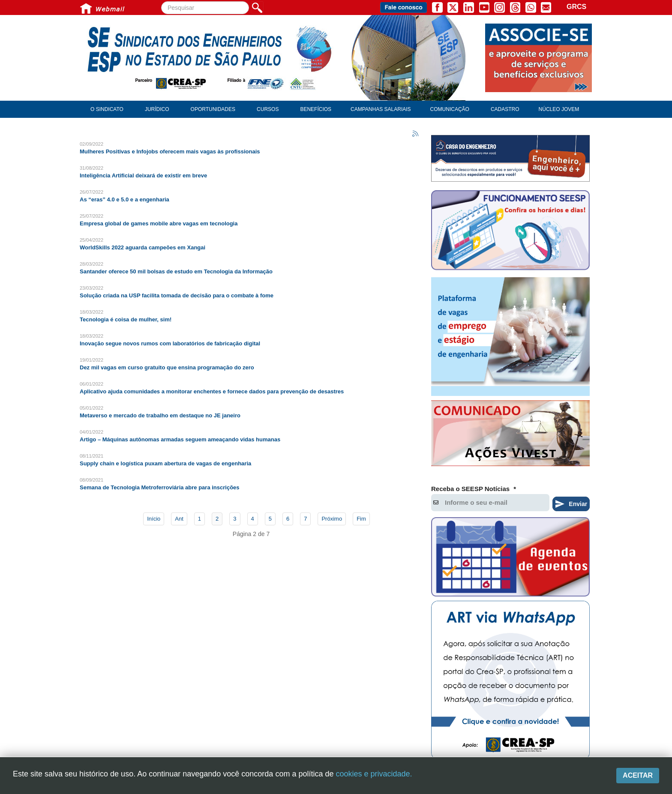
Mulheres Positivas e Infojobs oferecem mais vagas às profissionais (170, 151)
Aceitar (638, 775)
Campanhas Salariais (381, 109)
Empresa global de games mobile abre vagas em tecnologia (158, 223)
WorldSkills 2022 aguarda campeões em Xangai (142, 247)
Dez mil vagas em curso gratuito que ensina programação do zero (167, 367)
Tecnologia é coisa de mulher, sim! (125, 319)
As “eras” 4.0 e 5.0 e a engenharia (124, 199)
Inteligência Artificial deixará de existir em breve (143, 175)
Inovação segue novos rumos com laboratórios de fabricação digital (170, 343)
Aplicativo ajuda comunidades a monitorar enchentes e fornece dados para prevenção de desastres (212, 391)
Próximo (331, 518)
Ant (179, 518)
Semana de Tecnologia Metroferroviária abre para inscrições (160, 487)
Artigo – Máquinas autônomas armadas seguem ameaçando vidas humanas (180, 439)
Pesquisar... (161, 1)
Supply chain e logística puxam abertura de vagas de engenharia (165, 463)
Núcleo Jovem (559, 109)
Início (153, 518)
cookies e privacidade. (374, 774)
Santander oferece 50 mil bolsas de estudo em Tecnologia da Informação (176, 271)
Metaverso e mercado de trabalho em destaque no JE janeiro (160, 415)
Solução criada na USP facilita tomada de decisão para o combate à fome (176, 295)
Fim (361, 518)
